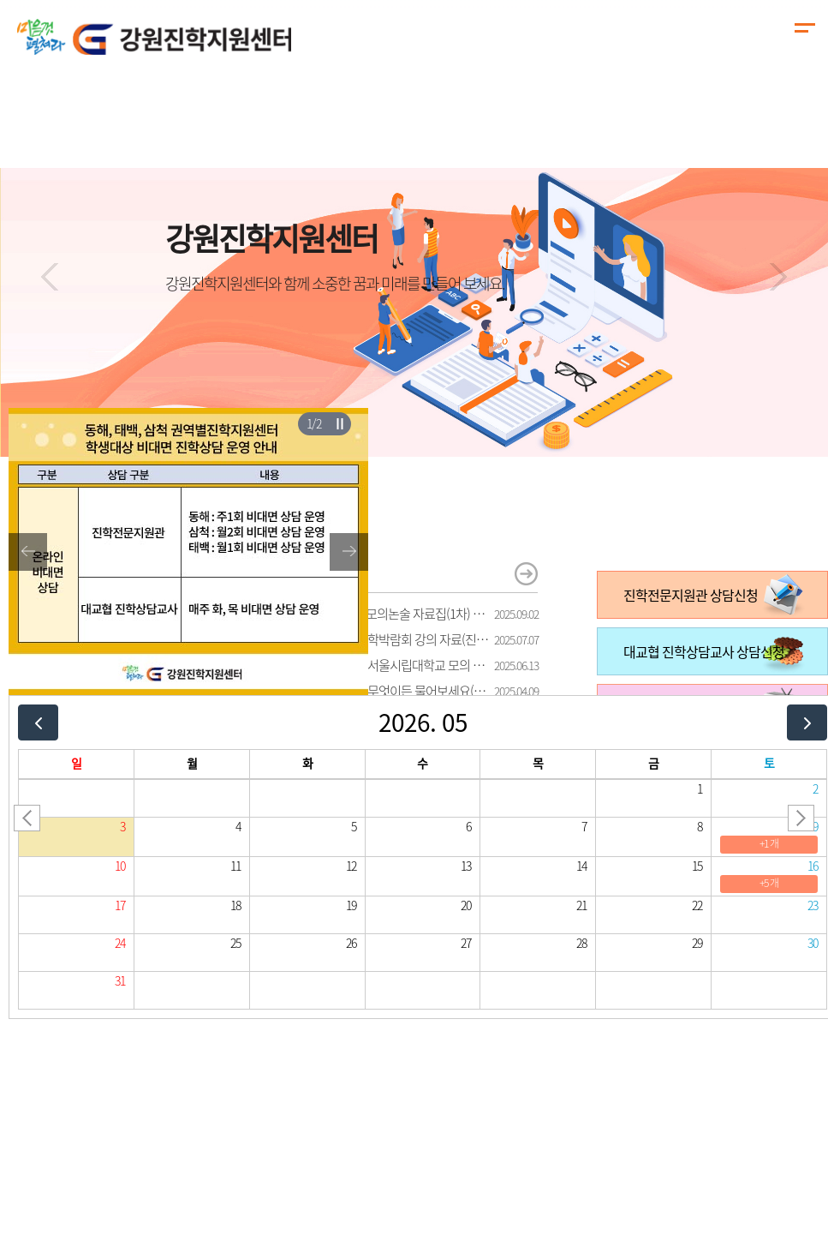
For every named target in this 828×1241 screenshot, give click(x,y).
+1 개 (768, 843)
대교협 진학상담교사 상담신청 (703, 651)
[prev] (38, 722)
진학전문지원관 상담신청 (690, 595)
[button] (49, 277)
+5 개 (768, 882)
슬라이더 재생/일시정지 (339, 423)
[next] (807, 722)
